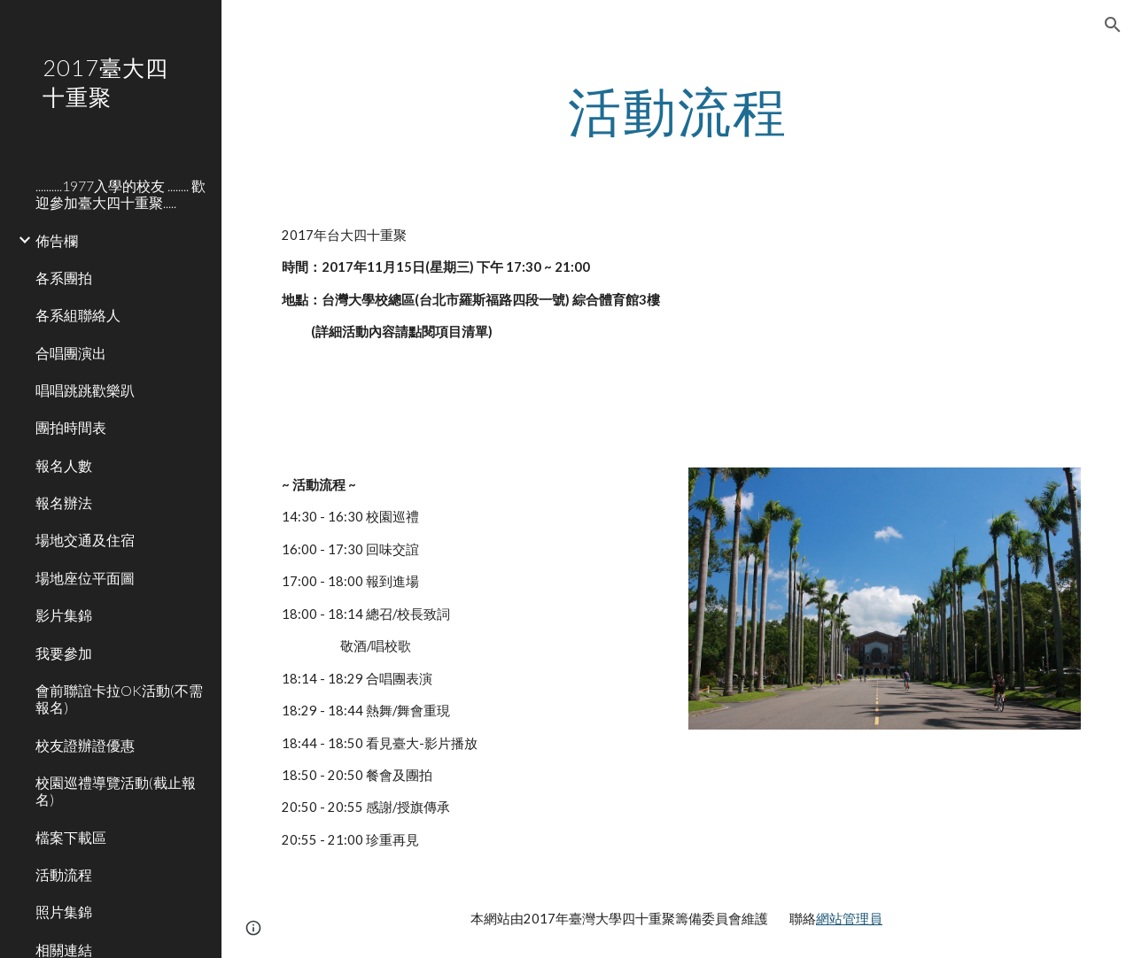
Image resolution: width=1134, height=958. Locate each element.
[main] (677, 110)
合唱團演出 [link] (70, 352)
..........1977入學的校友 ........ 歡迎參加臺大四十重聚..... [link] (120, 194)
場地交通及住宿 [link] (85, 539)
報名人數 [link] (63, 465)
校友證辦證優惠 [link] (85, 745)
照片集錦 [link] (63, 911)
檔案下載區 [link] (70, 837)
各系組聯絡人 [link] (77, 314)
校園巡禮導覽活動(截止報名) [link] (115, 790)
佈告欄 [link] (56, 240)
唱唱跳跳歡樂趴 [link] (85, 390)
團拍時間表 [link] (70, 427)
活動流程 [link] (63, 874)
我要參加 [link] (63, 653)
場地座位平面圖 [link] (85, 577)
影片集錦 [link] (63, 614)
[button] (1112, 25)
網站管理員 (849, 918)
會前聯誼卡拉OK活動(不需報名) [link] (119, 698)
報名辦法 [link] (63, 502)
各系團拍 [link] (63, 277)
